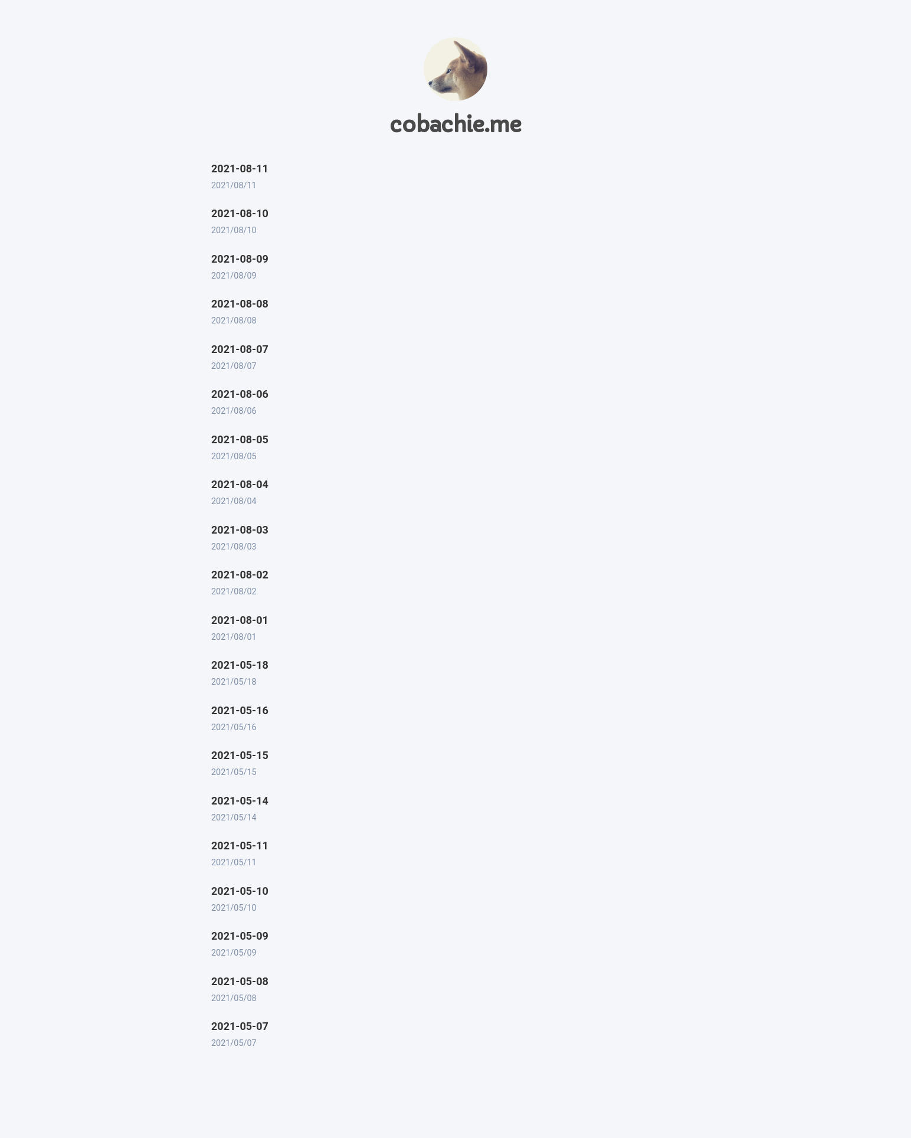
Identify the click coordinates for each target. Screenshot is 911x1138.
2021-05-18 (239, 665)
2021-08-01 (239, 620)
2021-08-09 (239, 259)
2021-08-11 (239, 168)
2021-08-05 (239, 439)
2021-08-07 (239, 349)
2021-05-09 (239, 936)
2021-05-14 (239, 800)
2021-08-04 (239, 484)
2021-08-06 (239, 394)
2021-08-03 (239, 530)
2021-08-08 (239, 303)
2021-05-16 (239, 710)
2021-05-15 (239, 755)
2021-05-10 (239, 891)
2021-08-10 (239, 213)
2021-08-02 (239, 574)
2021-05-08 (239, 981)
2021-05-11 (239, 845)
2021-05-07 (239, 1026)
